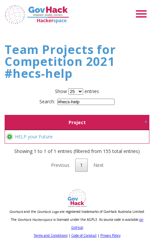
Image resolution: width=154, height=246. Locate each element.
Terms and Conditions (51, 235)
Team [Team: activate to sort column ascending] (84, 122)
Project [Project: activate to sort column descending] (34, 122)
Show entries (77, 91)
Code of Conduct (84, 235)
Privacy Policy (110, 235)
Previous (60, 165)
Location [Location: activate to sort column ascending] (126, 122)
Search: (77, 101)
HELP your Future (34, 136)
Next (98, 165)
